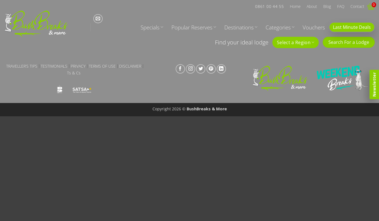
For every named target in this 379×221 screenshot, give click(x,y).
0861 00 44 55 (269, 6)
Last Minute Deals (352, 27)
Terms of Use (102, 66)
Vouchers (314, 27)
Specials (152, 27)
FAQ (340, 6)
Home (295, 6)
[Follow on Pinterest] (211, 69)
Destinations (240, 27)
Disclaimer (130, 66)
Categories (280, 27)
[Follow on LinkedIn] (221, 69)
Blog (327, 6)
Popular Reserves (193, 27)
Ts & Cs (74, 73)
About (312, 6)
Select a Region (295, 42)
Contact (357, 6)
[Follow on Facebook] (180, 69)
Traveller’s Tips (21, 66)
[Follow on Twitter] (200, 69)
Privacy (78, 66)
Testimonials (54, 66)
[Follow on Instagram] (190, 69)
